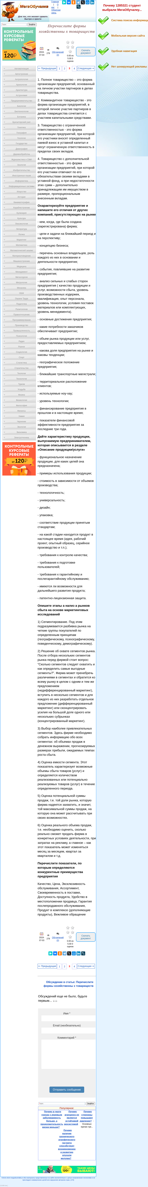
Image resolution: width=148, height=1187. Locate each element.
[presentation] (66, 1078)
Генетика (21, 127)
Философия (21, 405)
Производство (21, 325)
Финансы (21, 411)
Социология (21, 352)
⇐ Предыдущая (47, 68)
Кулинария (22, 213)
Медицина (21, 266)
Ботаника (21, 117)
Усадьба (21, 389)
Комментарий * (66, 1037)
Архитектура (21, 90)
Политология (22, 309)
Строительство (22, 368)
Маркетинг (21, 240)
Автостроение (21, 74)
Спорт (21, 357)
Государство (21, 143)
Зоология (21, 165)
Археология (21, 85)
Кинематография (22, 202)
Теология (21, 373)
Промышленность (21, 330)
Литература (21, 229)
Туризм (21, 384)
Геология (21, 138)
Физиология (21, 400)
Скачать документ (86, 51)
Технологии (21, 379)
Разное (21, 347)
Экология (21, 427)
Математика (21, 245)
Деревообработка (21, 154)
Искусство (21, 191)
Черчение (21, 421)
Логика (21, 234)
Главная (55, 2)
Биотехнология (21, 111)
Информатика (21, 181)
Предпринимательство (21, 101)
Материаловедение (22, 256)
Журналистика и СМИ (21, 159)
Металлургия (22, 277)
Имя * (66, 1013)
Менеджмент (22, 272)
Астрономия (21, 95)
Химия (22, 416)
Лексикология (21, 224)
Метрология (21, 282)
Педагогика (21, 304)
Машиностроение (21, 261)
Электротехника (21, 437)
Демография (22, 149)
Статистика (21, 363)
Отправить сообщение (67, 1089)
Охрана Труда (21, 298)
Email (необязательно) (67, 1025)
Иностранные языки (21, 175)
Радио (22, 341)
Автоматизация (21, 69)
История (22, 197)
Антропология (21, 79)
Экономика (21, 432)
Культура (21, 218)
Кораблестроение (21, 208)
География (22, 133)
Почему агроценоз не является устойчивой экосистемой (71, 1117)
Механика (21, 288)
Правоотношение (22, 314)
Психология (21, 336)
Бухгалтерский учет (22, 122)
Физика (21, 395)
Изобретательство (21, 170)
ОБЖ (21, 293)
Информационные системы (21, 186)
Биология (21, 106)
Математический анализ (21, 250)
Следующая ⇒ (86, 68)
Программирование (21, 320)
